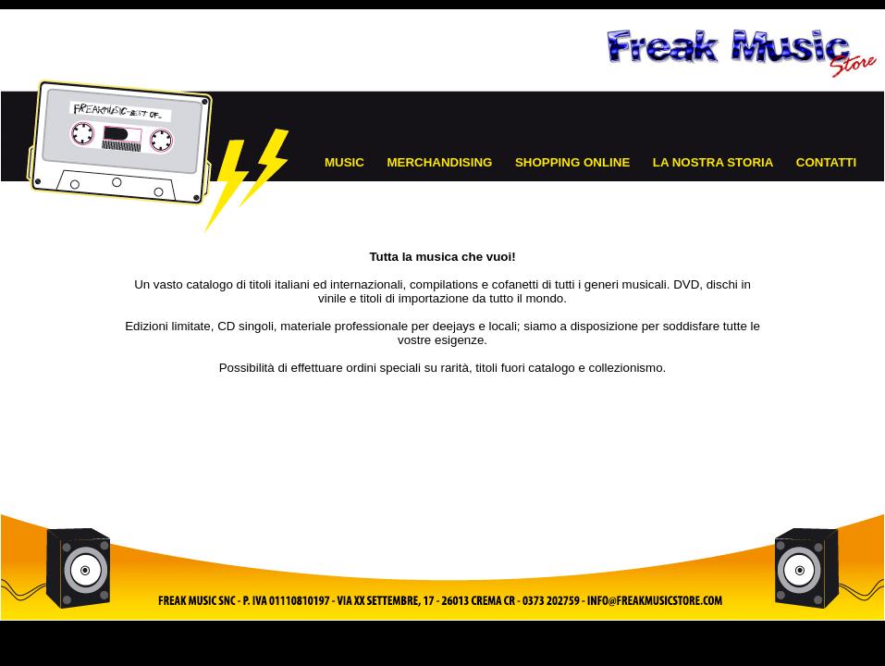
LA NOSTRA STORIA (713, 162)
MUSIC (344, 162)
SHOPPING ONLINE (572, 162)
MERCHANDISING (439, 162)
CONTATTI (826, 162)
